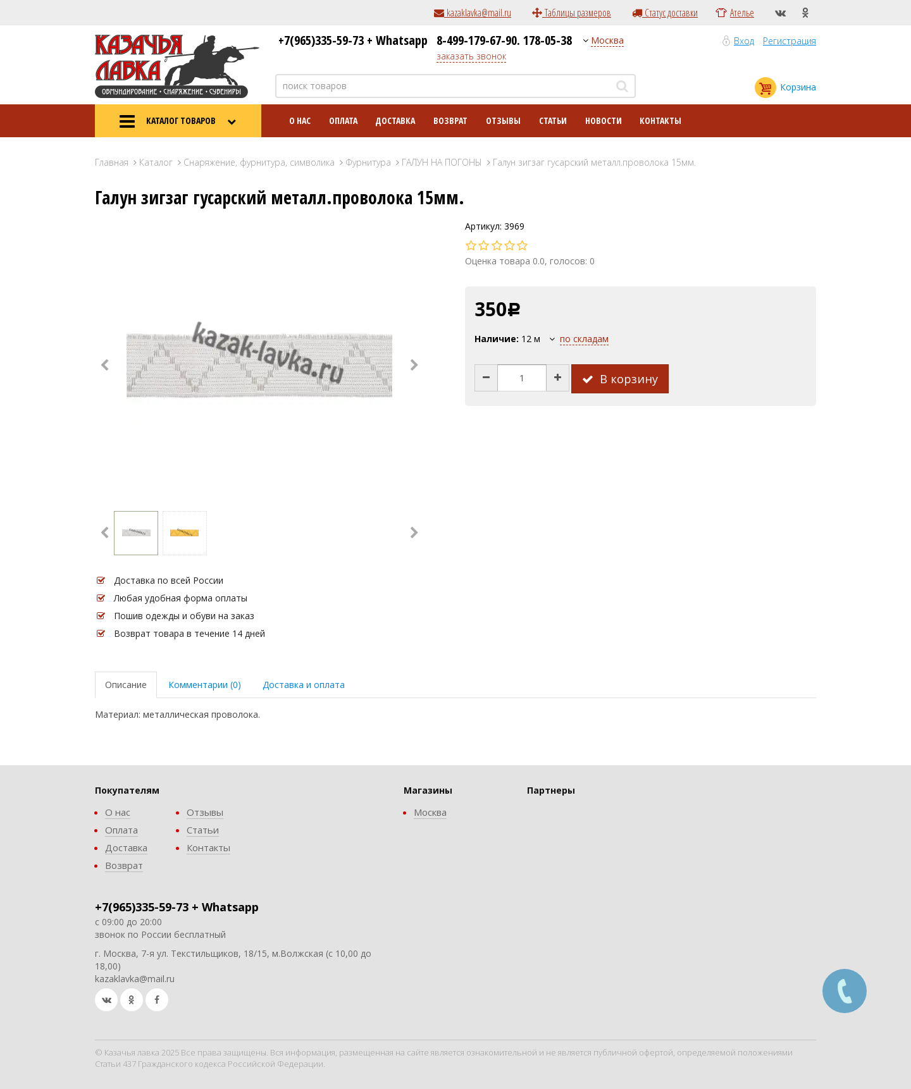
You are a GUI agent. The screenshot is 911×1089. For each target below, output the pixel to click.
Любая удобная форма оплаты (180, 598)
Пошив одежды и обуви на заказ (184, 616)
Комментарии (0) (204, 685)
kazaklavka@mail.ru (472, 13)
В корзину (620, 378)
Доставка (395, 120)
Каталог (156, 162)
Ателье (742, 13)
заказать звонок (471, 56)
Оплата (343, 120)
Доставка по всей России (168, 580)
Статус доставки (665, 13)
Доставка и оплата (304, 685)
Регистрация (789, 41)
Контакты (660, 120)
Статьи (553, 120)
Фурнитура (368, 162)
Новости (603, 120)
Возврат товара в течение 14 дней (189, 633)
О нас (300, 120)
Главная (111, 162)
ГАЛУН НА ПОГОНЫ (442, 162)
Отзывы (503, 120)
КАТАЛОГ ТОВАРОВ (177, 121)
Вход (744, 41)
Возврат (450, 120)
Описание (126, 685)
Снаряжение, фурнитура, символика (259, 162)
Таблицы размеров (571, 13)
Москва (607, 40)
